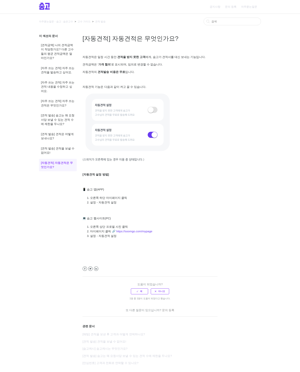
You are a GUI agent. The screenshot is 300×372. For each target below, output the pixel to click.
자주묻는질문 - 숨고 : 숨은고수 (56, 21)
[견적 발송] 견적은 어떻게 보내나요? (57, 136)
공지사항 (215, 6)
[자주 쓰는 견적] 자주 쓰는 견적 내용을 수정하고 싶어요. (57, 87)
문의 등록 (230, 6)
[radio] (139, 291)
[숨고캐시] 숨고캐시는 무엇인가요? (104, 348)
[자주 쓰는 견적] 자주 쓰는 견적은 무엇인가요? (57, 103)
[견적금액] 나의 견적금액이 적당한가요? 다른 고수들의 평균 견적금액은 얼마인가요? (57, 51)
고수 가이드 (84, 21)
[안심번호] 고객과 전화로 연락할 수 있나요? (110, 363)
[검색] (232, 21)
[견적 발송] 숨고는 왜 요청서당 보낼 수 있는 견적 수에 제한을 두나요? (57, 120)
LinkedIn (96, 268)
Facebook (84, 268)
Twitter (90, 268)
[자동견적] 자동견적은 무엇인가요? (57, 165)
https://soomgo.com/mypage (134, 231)
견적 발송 (100, 21)
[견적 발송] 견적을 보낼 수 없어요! (57, 150)
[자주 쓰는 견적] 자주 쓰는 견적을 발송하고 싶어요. (57, 70)
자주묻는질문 (249, 6)
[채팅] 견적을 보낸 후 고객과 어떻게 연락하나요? (113, 334)
